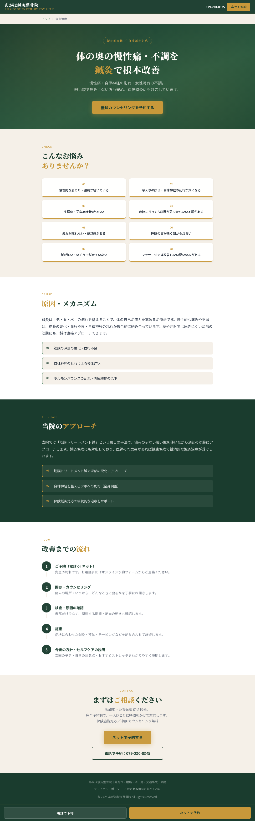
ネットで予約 (190, 812)
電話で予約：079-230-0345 (127, 755)
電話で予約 (65, 813)
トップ (46, 19)
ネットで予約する (127, 739)
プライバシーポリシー (108, 789)
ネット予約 (238, 7)
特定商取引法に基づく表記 (144, 789)
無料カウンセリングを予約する (127, 107)
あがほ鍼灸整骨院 (29, 7)
